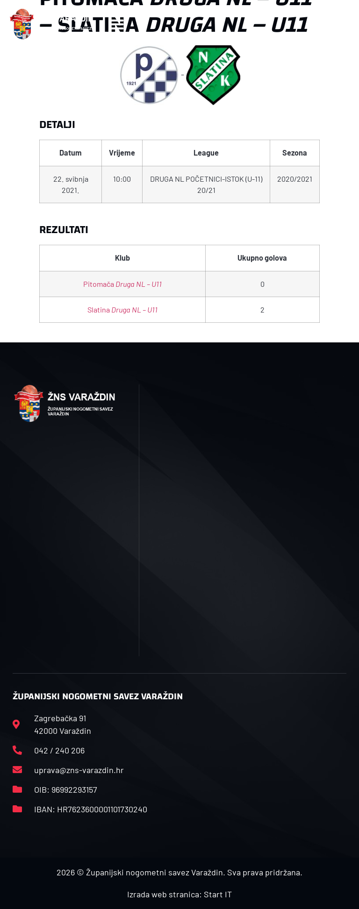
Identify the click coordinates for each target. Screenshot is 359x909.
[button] (116, 24)
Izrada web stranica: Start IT (179, 894)
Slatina (122, 309)
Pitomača (122, 283)
